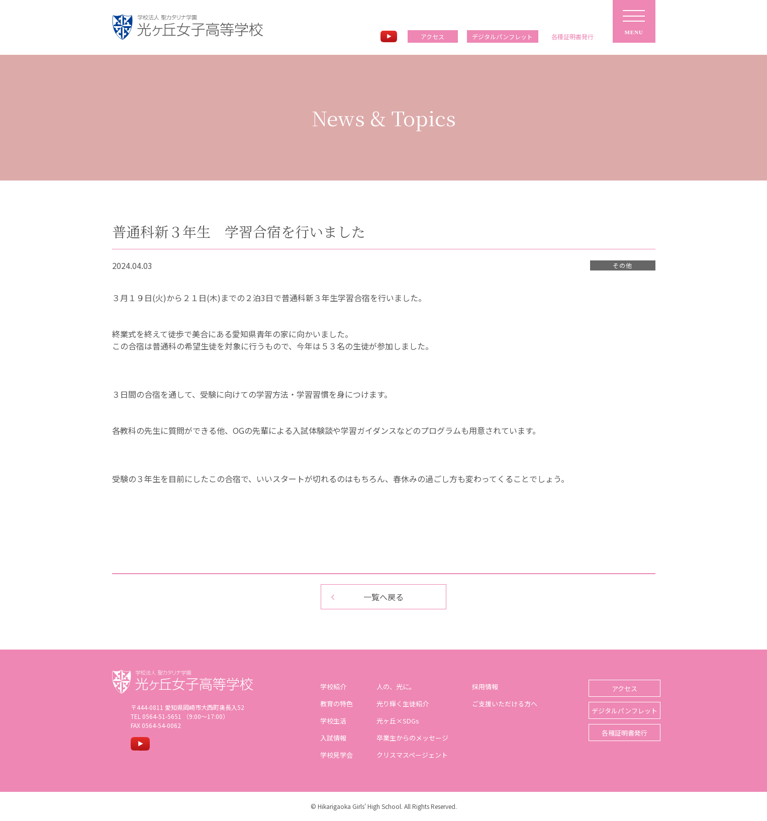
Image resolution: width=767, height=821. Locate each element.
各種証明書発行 (617, 728)
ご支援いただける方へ (500, 703)
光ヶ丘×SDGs (393, 720)
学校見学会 (332, 755)
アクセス (432, 36)
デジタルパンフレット (502, 36)
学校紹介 (329, 686)
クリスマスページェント (408, 755)
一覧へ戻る (383, 597)
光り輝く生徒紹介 (398, 703)
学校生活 (329, 720)
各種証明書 (572, 36)
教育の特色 (332, 703)
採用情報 (481, 686)
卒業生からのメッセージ (408, 738)
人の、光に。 (392, 686)
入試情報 (329, 738)
